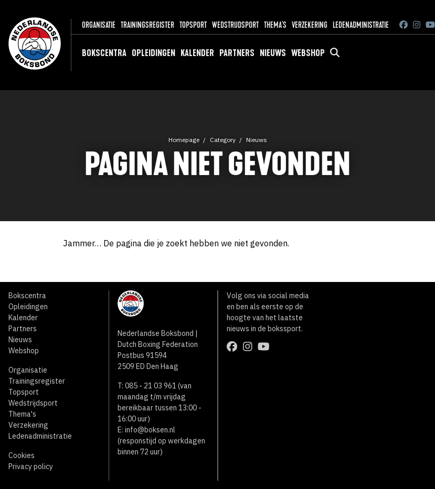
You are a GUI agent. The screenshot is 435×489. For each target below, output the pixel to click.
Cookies (21, 455)
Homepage (183, 140)
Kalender (197, 53)
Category (223, 140)
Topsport (193, 25)
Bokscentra (104, 53)
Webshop (308, 53)
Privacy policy (30, 466)
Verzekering (309, 25)
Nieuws (273, 53)
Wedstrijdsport (235, 25)
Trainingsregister (147, 25)
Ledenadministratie (361, 25)
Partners (236, 53)
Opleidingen (153, 53)
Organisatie (98, 25)
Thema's (275, 25)
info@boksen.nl (150, 429)
